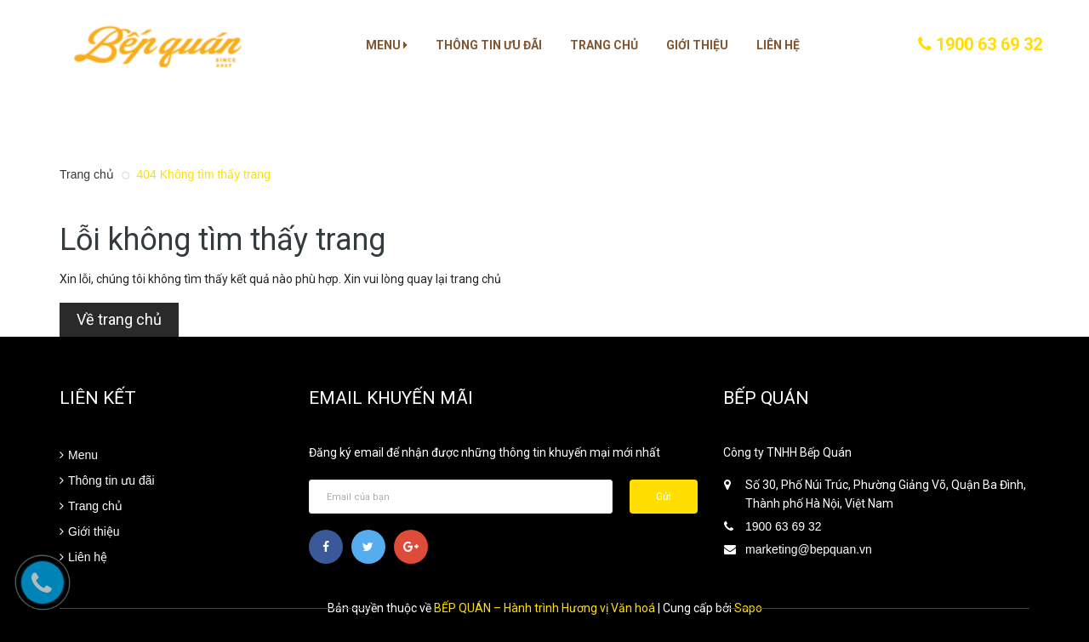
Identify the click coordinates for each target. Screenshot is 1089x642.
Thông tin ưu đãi (489, 45)
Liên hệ (778, 45)
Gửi (663, 497)
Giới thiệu (697, 45)
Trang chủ (604, 45)
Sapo (748, 608)
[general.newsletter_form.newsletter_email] (461, 497)
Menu (387, 45)
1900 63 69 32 (980, 44)
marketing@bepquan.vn (808, 549)
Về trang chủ (119, 319)
